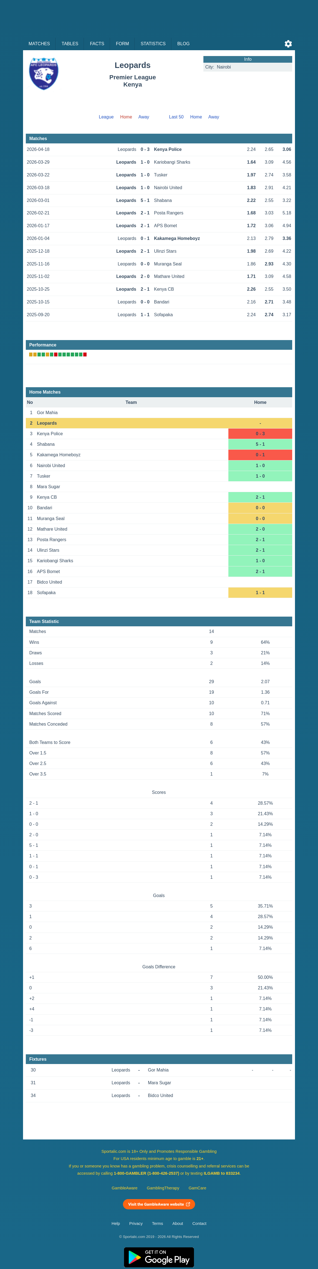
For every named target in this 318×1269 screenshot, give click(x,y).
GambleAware (125, 1188)
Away (143, 117)
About (177, 1223)
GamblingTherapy (163, 1188)
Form (122, 43)
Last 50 (176, 117)
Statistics (153, 43)
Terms (157, 1223)
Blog (183, 43)
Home (196, 117)
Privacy (136, 1223)
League (106, 117)
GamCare (197, 1188)
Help (116, 1223)
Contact (199, 1223)
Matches (39, 43)
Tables (70, 43)
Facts (97, 43)
